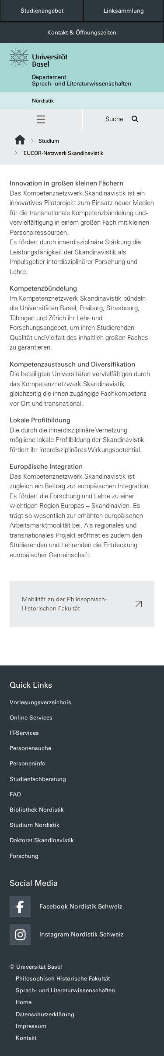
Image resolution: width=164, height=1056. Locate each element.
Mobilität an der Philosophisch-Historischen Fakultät (82, 603)
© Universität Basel (36, 966)
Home (23, 1002)
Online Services (31, 717)
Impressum (31, 1026)
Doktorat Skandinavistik (42, 840)
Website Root (20, 139)
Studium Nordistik (34, 825)
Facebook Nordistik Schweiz (66, 906)
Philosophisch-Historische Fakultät (63, 978)
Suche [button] (123, 119)
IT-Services (24, 733)
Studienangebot (42, 10)
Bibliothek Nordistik (37, 809)
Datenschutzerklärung (45, 1014)
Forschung (24, 856)
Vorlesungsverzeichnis (40, 702)
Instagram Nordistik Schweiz (66, 934)
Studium (48, 141)
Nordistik (43, 101)
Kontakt (26, 1038)
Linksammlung (124, 10)
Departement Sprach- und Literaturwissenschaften (81, 80)
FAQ (15, 794)
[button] (41, 119)
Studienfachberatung (38, 779)
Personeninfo (27, 763)
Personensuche (30, 748)
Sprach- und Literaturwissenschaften (65, 990)
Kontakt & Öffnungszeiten (81, 32)
